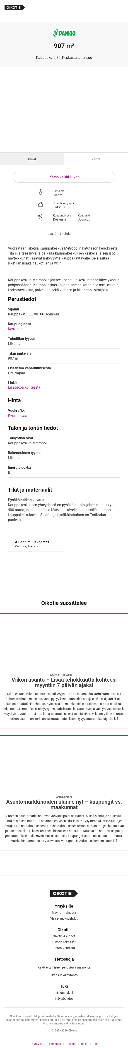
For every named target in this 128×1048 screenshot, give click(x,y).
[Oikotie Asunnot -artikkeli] (64, 670)
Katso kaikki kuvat (64, 177)
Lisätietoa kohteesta (24, 387)
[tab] (32, 159)
